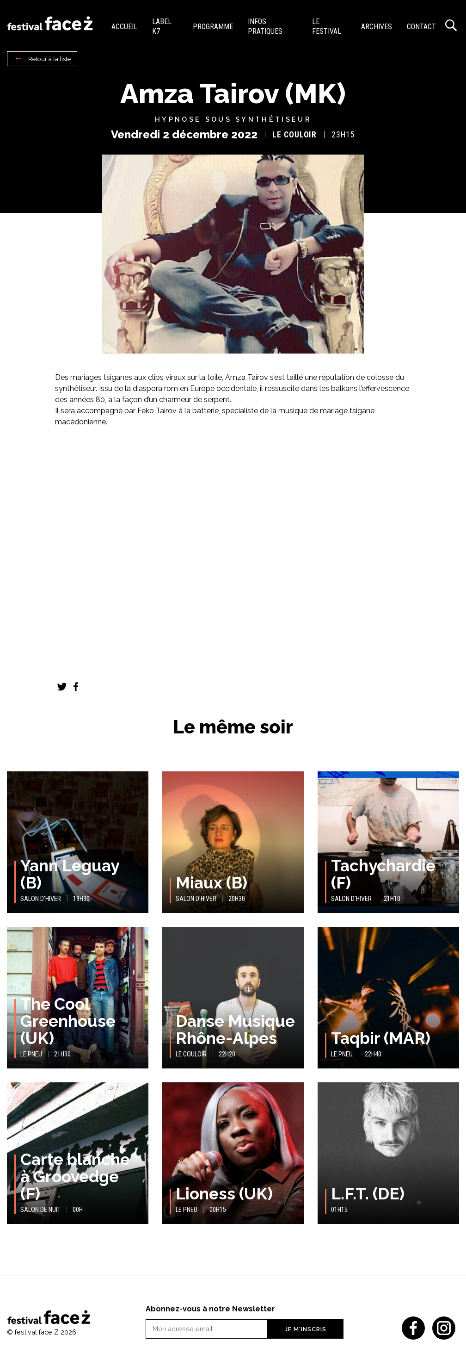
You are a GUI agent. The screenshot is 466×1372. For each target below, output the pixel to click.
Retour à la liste (49, 58)
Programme (213, 26)
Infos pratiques (265, 26)
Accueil (124, 26)
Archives (376, 26)
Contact (421, 26)
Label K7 (162, 26)
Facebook (76, 687)
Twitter (62, 687)
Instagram (443, 1328)
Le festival (326, 26)
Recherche (451, 25)
